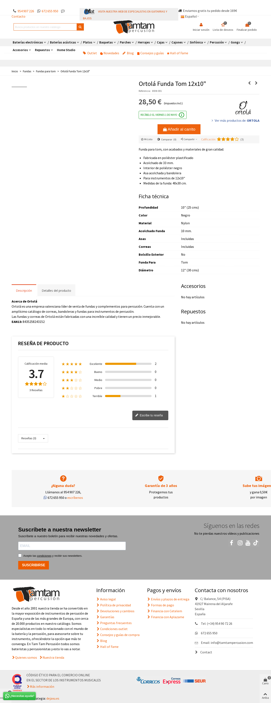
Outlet (90, 53)
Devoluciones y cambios (115, 611)
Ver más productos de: (235, 120)
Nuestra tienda (53, 657)
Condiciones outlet (112, 628)
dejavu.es (52, 698)
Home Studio (66, 50)
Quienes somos (26, 657)
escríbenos (75, 497)
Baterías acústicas (63, 42)
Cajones (177, 42)
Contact (203, 652)
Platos (87, 42)
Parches (125, 42)
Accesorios (20, 50)
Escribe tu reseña (149, 415)
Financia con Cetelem (164, 611)
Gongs (235, 42)
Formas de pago (160, 605)
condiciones (44, 555)
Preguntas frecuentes (114, 622)
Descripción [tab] (24, 291)
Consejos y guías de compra (118, 634)
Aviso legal (106, 599)
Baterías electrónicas (28, 42)
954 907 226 (26, 11)
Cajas (161, 42)
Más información (42, 686)
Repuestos (42, 50)
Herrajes (144, 42)
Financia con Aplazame (165, 616)
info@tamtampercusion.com (232, 642)
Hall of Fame (177, 53)
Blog (128, 53)
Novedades (109, 53)
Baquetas (106, 42)
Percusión (217, 42)
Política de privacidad (113, 605)
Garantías (105, 616)
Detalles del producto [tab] (56, 291)
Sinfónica (196, 42)
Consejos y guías (150, 53)
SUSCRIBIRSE (33, 565)
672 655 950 (50, 11)
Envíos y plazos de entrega (168, 599)
